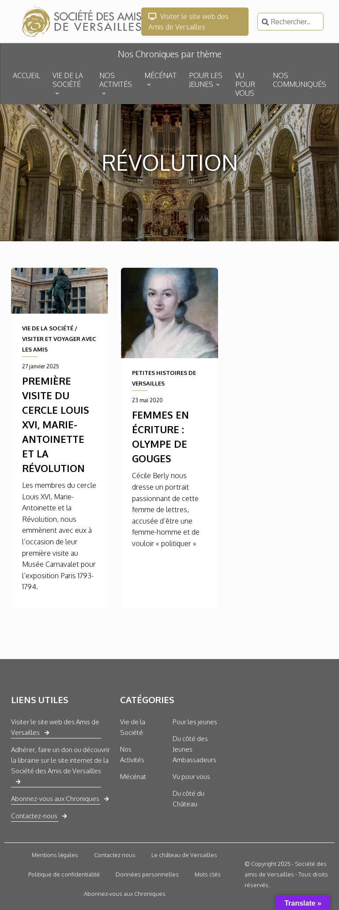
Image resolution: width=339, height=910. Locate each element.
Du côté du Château (188, 798)
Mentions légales (55, 854)
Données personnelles (147, 874)
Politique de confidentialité (64, 874)
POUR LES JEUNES (205, 80)
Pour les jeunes (195, 722)
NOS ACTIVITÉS (115, 80)
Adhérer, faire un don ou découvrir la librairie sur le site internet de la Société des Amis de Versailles (60, 760)
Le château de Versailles (184, 854)
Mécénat (133, 776)
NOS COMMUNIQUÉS (299, 80)
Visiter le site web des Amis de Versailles (188, 21)
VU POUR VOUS (245, 84)
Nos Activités (132, 754)
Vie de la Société (132, 727)
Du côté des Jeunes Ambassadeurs (194, 749)
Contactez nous (115, 854)
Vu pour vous (191, 776)
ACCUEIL (26, 75)
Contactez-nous (34, 816)
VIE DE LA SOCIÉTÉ (68, 80)
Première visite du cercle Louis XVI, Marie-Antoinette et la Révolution (55, 424)
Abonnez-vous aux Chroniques (55, 798)
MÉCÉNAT (160, 75)
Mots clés (208, 874)
